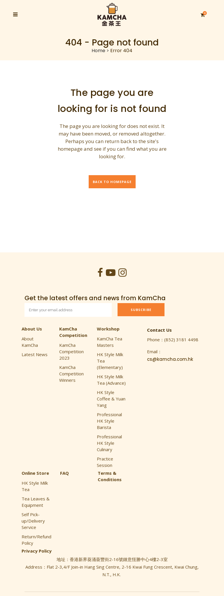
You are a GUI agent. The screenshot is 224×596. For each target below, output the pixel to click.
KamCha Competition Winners (71, 373)
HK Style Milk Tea (35, 486)
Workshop (108, 329)
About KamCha (30, 342)
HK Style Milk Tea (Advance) (111, 380)
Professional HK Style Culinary (109, 443)
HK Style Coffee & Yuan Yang (111, 398)
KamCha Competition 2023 (71, 351)
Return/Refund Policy (36, 540)
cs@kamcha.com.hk (170, 359)
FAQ (64, 473)
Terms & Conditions (110, 476)
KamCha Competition (73, 332)
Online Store (35, 473)
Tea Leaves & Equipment (36, 502)
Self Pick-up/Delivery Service (33, 520)
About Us (32, 329)
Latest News (35, 354)
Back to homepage (112, 182)
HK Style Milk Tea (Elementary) (110, 360)
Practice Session (105, 462)
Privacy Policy (37, 551)
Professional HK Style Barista (109, 421)
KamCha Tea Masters (109, 342)
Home (98, 50)
